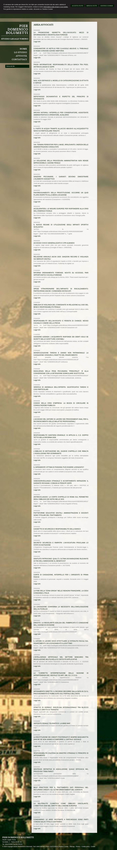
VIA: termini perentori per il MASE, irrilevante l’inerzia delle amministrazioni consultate (61, 146)
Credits (93, 846)
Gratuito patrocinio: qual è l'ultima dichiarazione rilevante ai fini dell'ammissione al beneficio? (61, 560)
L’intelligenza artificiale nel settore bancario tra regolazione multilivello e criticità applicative (61, 658)
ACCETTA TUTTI (77, 6)
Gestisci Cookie (63, 846)
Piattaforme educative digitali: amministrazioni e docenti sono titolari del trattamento (61, 514)
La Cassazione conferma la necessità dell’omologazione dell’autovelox (61, 608)
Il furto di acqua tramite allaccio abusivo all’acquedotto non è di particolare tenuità (61, 130)
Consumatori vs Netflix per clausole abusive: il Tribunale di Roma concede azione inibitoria (61, 50)
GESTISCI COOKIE (106, 6)
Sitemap (72, 846)
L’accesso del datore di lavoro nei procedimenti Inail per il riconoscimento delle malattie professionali (61, 420)
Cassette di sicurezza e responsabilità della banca (57, 529)
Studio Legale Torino (14, 39)
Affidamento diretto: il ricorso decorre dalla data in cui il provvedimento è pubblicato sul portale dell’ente (61, 692)
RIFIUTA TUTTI (92, 6)
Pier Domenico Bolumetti (17, 29)
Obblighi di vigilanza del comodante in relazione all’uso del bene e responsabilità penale (61, 306)
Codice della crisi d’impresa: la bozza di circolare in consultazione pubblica (61, 404)
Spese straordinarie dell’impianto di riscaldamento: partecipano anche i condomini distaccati (61, 290)
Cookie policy (85, 846)
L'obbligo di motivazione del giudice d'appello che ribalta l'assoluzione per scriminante (61, 452)
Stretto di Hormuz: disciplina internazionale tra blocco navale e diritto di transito (61, 708)
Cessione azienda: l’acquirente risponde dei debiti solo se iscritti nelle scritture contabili (61, 338)
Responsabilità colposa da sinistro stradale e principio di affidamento (61, 754)
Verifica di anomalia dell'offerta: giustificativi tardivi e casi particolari (61, 388)
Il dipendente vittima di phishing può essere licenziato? (59, 467)
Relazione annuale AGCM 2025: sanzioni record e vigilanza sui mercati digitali (61, 258)
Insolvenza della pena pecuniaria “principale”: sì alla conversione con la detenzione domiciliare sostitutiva (61, 372)
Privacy (78, 846)
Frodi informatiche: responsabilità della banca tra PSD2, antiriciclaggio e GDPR (61, 66)
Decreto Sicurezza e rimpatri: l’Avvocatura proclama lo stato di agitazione (61, 544)
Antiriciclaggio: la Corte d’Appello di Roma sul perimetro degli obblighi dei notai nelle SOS (61, 498)
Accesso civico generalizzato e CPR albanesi (54, 243)
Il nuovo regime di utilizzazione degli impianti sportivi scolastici (61, 226)
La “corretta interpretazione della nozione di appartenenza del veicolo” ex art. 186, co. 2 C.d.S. (61, 674)
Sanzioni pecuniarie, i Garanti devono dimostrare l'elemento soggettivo (61, 178)
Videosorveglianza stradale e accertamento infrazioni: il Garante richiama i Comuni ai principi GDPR (61, 482)
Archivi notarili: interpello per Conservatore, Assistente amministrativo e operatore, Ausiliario (61, 114)
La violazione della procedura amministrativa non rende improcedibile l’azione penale (61, 162)
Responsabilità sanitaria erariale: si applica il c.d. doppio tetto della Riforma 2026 (61, 436)
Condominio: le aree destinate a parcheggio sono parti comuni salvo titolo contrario (61, 821)
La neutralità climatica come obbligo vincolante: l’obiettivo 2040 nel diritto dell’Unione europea (61, 805)
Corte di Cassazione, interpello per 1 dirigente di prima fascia (61, 576)
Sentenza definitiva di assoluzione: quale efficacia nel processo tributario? (61, 770)
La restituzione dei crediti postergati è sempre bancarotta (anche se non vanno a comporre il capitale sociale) (61, 738)
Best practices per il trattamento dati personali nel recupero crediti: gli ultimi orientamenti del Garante (61, 789)
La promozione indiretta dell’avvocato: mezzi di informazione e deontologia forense (61, 34)
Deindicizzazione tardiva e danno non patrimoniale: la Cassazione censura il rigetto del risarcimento (61, 354)
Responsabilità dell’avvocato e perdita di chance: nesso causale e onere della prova (61, 322)
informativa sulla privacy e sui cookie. (56, 7)
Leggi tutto (37, 41)
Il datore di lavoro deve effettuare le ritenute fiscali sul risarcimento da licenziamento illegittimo (61, 642)
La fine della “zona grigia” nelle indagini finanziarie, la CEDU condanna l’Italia (61, 592)
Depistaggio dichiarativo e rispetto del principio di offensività (61, 98)
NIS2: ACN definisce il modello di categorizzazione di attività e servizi (61, 82)
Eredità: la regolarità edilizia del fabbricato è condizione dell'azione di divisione (61, 624)
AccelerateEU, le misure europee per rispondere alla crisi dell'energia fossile (61, 210)
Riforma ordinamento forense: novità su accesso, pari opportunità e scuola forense (61, 274)
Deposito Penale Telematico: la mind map (52, 723)
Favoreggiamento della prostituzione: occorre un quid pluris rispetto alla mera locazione (61, 194)
